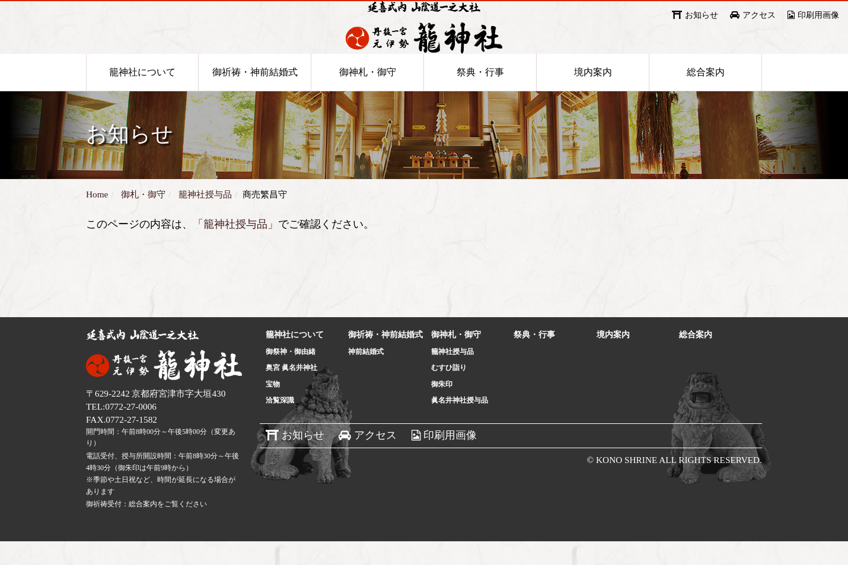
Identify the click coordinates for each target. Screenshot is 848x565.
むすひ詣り (449, 391)
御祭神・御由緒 (290, 375)
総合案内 (706, 96)
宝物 (273, 408)
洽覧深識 (280, 424)
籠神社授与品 (452, 375)
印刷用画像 (818, 15)
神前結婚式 (366, 375)
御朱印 (441, 408)
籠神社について (142, 96)
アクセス (759, 15)
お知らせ (701, 15)
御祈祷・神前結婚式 (255, 96)
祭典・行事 (480, 96)
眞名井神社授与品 (459, 424)
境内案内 (593, 96)
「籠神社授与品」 (235, 248)
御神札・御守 (367, 96)
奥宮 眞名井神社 (291, 391)
